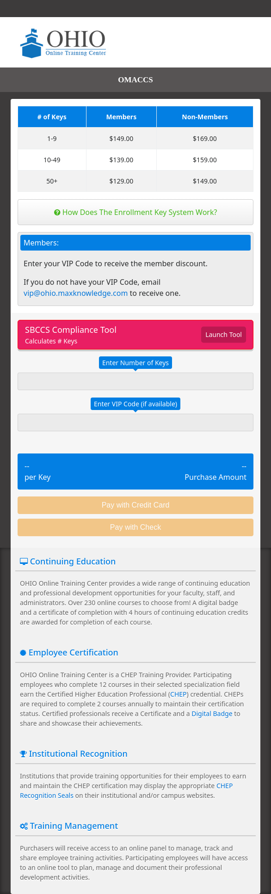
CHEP (178, 694)
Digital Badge (211, 713)
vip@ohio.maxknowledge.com (76, 293)
